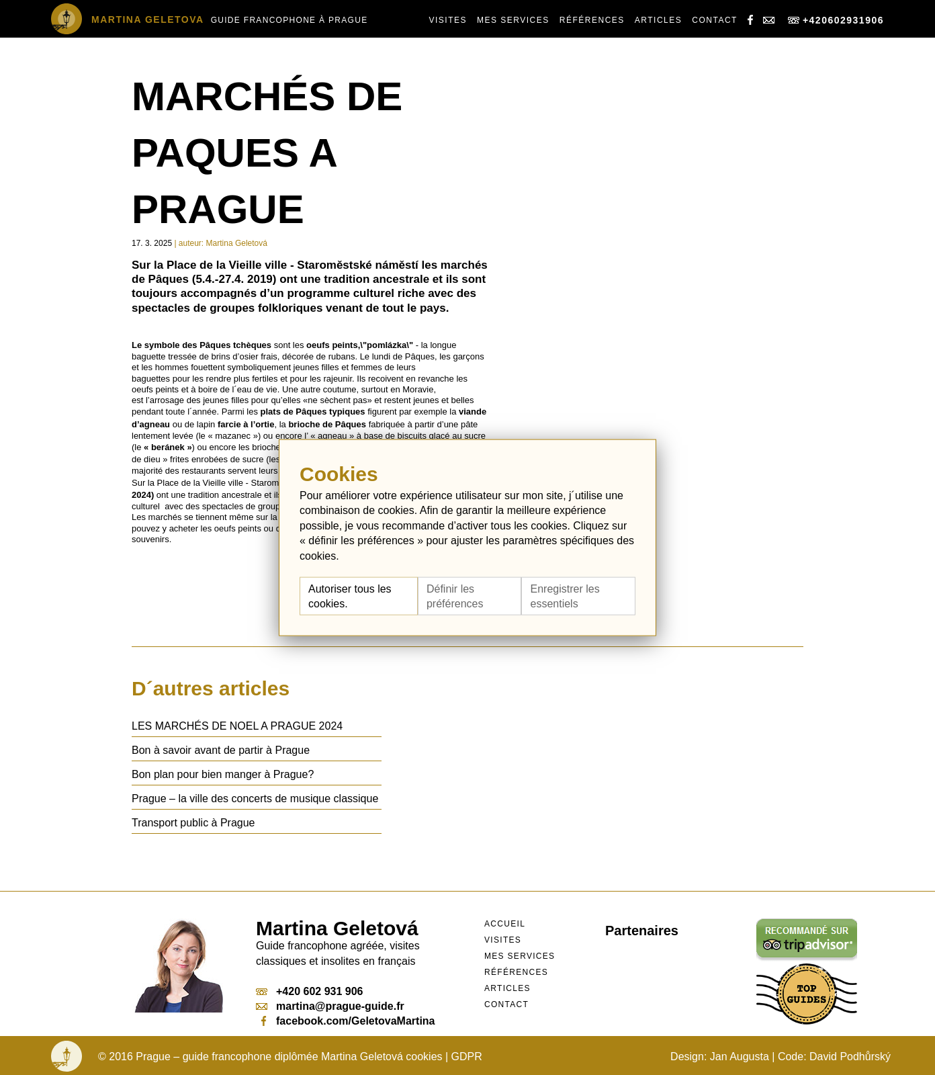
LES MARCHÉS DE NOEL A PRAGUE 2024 (237, 726)
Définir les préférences (455, 596)
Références (592, 20)
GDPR (466, 1056)
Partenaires (641, 930)
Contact (715, 20)
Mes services (513, 20)
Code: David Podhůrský (834, 1056)
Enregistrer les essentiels (564, 596)
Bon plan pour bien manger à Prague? (223, 774)
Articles (658, 20)
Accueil (504, 924)
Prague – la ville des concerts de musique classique (255, 798)
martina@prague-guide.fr (340, 1006)
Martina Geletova (147, 19)
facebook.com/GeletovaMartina (355, 1021)
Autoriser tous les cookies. (350, 596)
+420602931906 (836, 20)
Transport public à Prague (193, 822)
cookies (424, 1056)
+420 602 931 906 (319, 991)
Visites (448, 20)
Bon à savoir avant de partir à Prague (221, 750)
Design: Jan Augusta (719, 1056)
